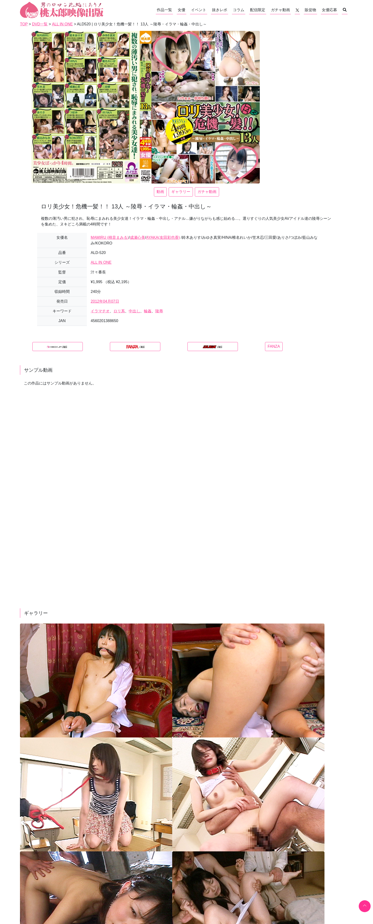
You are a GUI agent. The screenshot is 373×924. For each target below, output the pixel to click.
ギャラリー (180, 192)
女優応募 (329, 10)
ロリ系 (119, 311)
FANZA (274, 346)
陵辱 (159, 311)
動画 (160, 192)
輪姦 (148, 311)
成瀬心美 (137, 237)
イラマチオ (100, 311)
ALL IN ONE (101, 262)
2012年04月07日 (105, 301)
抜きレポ (219, 10)
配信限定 (257, 10)
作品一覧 (164, 10)
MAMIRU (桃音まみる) (110, 237)
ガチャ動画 (280, 10)
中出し (134, 311)
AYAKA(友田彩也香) (163, 237)
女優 (181, 10)
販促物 (310, 10)
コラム (238, 10)
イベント (198, 10)
